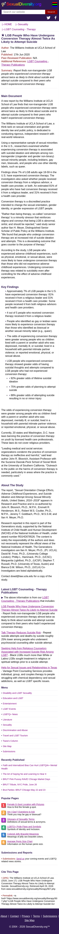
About (3, 916)
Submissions (9, 751)
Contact (14, 916)
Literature (7, 719)
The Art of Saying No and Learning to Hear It (24, 774)
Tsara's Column (10, 741)
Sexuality (7, 725)
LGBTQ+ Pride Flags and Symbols (24, 826)
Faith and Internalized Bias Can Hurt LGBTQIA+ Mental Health (29, 767)
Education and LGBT (13, 698)
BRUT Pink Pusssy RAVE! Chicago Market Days (26, 779)
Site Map (7, 746)
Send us (20, 858)
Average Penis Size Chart (19, 841)
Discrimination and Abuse (15, 730)
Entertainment (10, 703)
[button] (49, 18)
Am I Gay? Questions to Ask (21, 812)
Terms (36, 916)
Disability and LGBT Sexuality (17, 693)
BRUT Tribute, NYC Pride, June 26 (20, 784)
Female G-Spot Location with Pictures (25, 804)
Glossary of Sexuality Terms (20, 819)
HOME (8, 24)
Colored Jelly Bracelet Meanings (23, 834)
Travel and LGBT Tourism (15, 735)
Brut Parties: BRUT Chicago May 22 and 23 (24, 790)
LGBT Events (9, 709)
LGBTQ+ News (10, 714)
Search (51, 12)
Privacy (26, 916)
